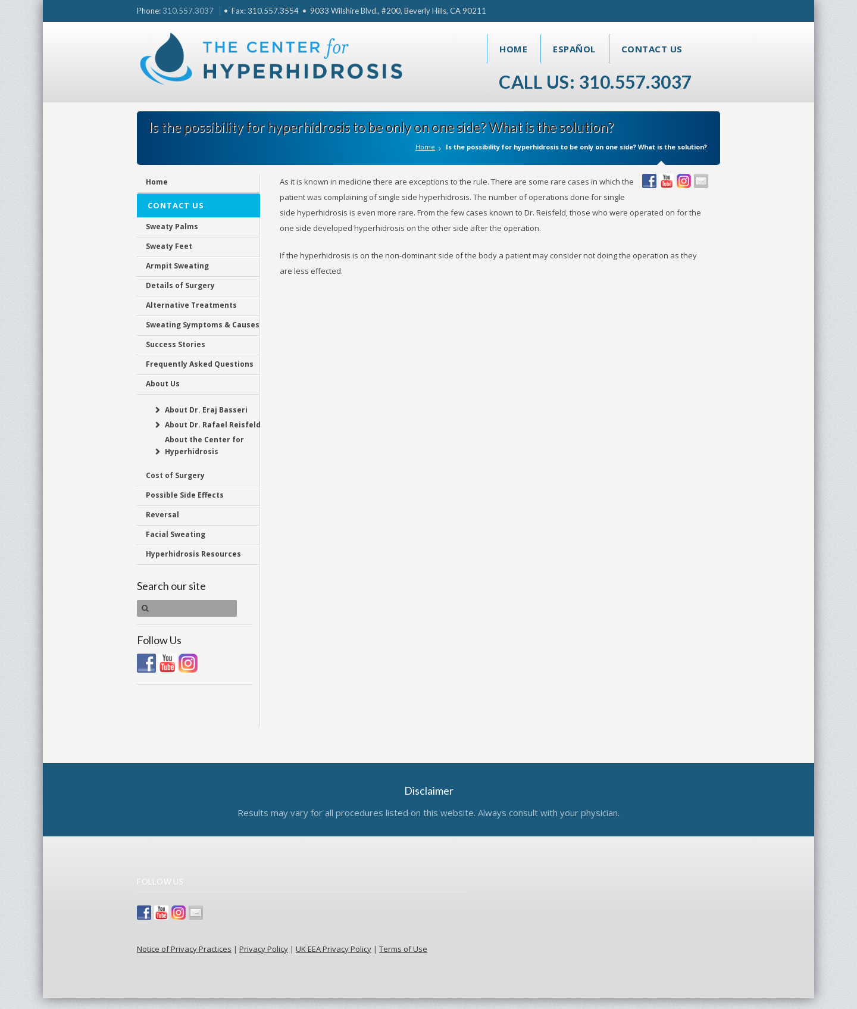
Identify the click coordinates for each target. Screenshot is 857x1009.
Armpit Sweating (177, 266)
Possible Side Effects (185, 495)
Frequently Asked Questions (200, 364)
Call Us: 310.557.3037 (595, 81)
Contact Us (652, 49)
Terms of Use (403, 949)
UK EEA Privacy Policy (333, 949)
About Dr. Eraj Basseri (206, 410)
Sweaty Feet (169, 246)
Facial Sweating (175, 534)
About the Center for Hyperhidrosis (204, 446)
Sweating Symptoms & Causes (202, 325)
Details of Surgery (180, 285)
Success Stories (175, 344)
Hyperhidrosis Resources (193, 554)
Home (513, 49)
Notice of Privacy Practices (184, 949)
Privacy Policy (263, 949)
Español (574, 49)
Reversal (162, 515)
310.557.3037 (188, 10)
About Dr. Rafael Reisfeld (213, 425)
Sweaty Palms (172, 226)
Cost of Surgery (175, 475)
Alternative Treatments (191, 305)
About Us (163, 384)
